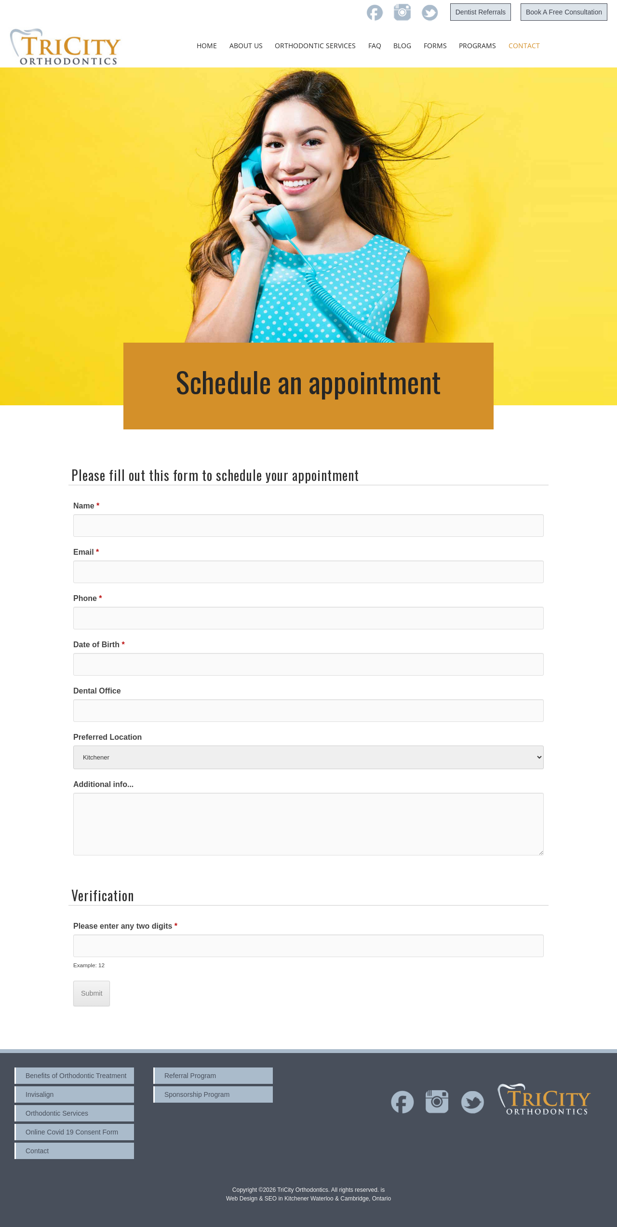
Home (207, 45)
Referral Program (190, 1076)
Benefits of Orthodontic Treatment (76, 1076)
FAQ (374, 45)
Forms (435, 45)
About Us (246, 45)
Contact (524, 45)
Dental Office (97, 691)
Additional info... (103, 784)
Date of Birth (99, 644)
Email (86, 552)
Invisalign (40, 1094)
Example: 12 (89, 965)
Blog (402, 45)
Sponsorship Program (196, 1094)
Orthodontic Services (315, 45)
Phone (87, 598)
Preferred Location (107, 737)
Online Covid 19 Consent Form (72, 1132)
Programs (477, 45)
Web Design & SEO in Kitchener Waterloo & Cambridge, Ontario (308, 1198)
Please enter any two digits (125, 926)
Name (86, 506)
